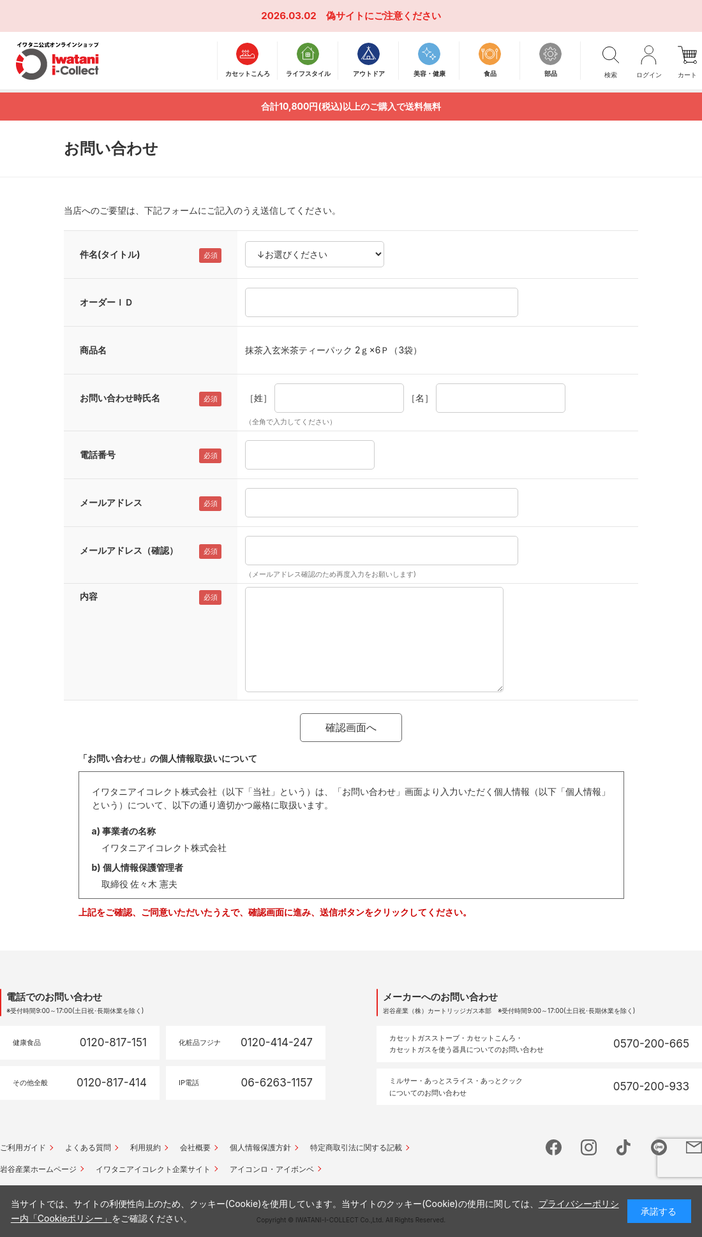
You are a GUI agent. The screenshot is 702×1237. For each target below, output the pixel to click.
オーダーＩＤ (106, 302)
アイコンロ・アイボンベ (272, 1169)
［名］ (420, 397)
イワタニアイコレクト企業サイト (153, 1169)
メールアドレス (111, 502)
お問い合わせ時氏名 (120, 397)
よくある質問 (88, 1147)
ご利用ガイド (23, 1147)
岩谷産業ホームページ (38, 1169)
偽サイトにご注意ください (383, 16)
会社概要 (195, 1147)
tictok (624, 1147)
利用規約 (145, 1147)
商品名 (93, 349)
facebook (554, 1147)
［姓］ (258, 397)
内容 (89, 596)
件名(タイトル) (110, 254)
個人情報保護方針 (260, 1147)
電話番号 (98, 454)
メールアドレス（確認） (129, 550)
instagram (589, 1147)
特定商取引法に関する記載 (356, 1147)
